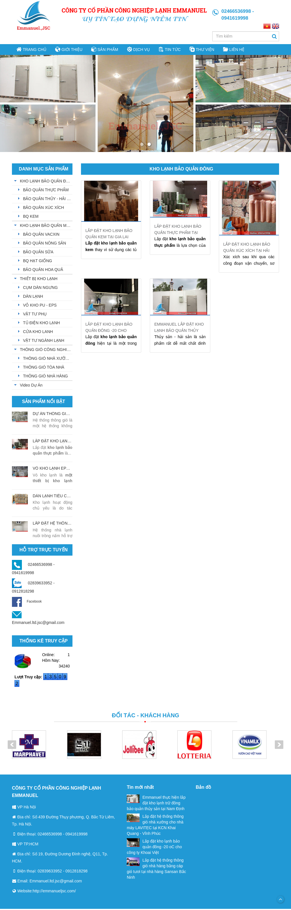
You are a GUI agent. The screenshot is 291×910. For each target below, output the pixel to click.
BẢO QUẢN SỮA (38, 253)
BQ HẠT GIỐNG (37, 262)
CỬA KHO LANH (38, 332)
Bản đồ (203, 788)
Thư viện (200, 50)
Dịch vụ (138, 50)
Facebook (27, 603)
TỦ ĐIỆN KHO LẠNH (41, 324)
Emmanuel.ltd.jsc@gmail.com (38, 623)
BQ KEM (30, 217)
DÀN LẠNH (33, 297)
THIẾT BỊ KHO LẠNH (38, 280)
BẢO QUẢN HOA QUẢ (43, 270)
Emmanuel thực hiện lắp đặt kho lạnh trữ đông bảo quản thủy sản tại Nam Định (156, 804)
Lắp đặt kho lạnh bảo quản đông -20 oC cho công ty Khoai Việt (154, 847)
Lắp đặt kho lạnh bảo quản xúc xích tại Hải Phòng (246, 251)
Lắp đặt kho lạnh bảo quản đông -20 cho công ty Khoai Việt (109, 331)
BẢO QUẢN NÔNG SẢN (44, 244)
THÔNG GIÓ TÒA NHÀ (43, 368)
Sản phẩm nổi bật (43, 402)
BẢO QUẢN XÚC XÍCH (43, 208)
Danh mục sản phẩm (43, 170)
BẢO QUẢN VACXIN (41, 235)
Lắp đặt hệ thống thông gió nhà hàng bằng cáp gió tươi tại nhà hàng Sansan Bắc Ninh (156, 869)
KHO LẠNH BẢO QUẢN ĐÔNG (46, 182)
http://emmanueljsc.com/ (54, 892)
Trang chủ (31, 50)
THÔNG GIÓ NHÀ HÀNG (45, 377)
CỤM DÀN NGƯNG (40, 288)
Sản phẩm (104, 50)
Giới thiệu (68, 50)
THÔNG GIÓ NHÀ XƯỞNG (47, 359)
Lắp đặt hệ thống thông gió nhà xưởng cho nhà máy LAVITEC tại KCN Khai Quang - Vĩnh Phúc (155, 826)
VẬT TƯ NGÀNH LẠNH (43, 341)
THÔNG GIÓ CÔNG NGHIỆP (46, 350)
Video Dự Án (31, 386)
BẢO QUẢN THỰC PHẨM (46, 191)
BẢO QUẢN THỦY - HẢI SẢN (47, 200)
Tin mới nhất (140, 788)
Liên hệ (231, 50)
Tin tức (168, 50)
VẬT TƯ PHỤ (35, 315)
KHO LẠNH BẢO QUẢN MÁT (46, 226)
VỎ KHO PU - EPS (40, 306)
